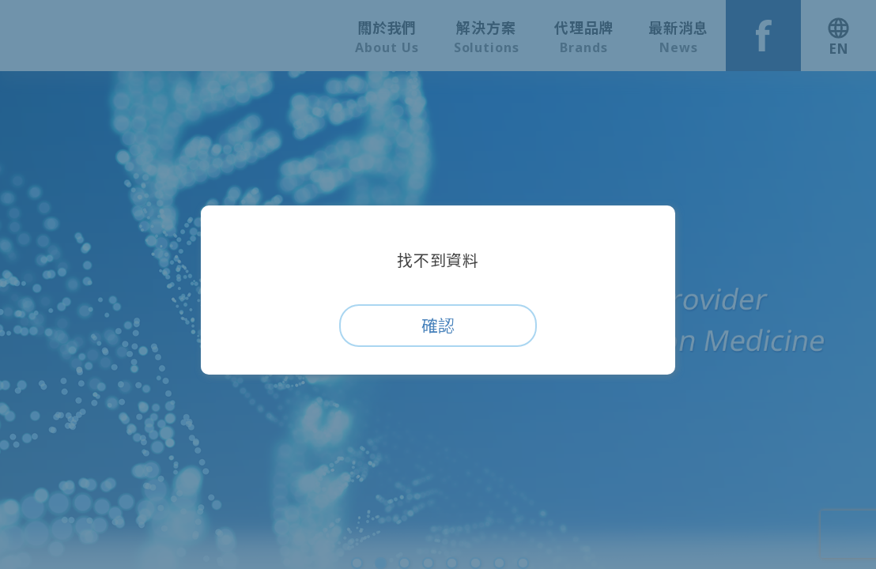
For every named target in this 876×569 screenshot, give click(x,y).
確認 (438, 326)
